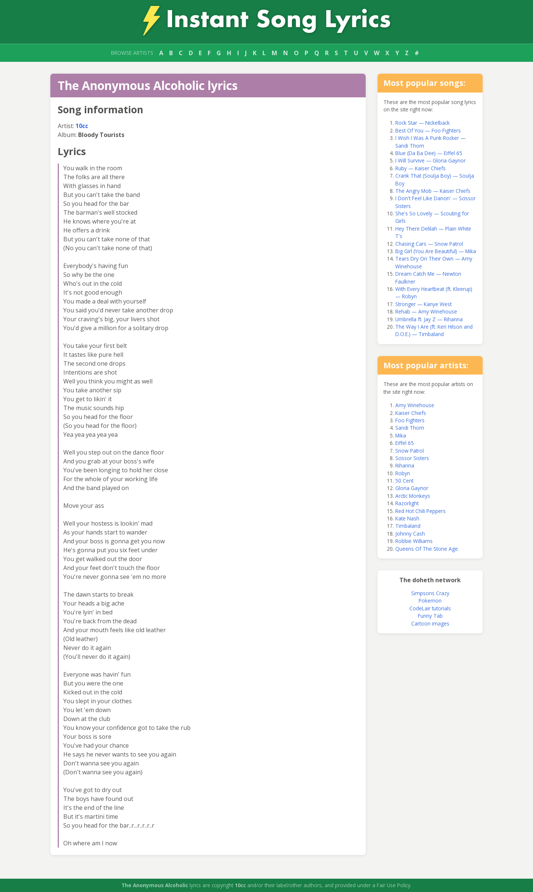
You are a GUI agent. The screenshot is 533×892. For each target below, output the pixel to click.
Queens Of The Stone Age (426, 548)
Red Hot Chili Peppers (420, 510)
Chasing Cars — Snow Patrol (429, 243)
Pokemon (430, 600)
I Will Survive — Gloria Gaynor (430, 160)
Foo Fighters (410, 420)
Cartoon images (430, 623)
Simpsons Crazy (430, 593)
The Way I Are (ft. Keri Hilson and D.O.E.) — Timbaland (434, 330)
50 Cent (404, 480)
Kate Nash (407, 518)
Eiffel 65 (404, 442)
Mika (400, 435)
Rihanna (404, 465)
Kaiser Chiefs (410, 412)
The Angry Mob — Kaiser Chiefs (432, 190)
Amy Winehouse (414, 405)
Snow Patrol (409, 450)
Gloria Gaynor (411, 488)
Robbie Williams (414, 540)
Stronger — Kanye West (423, 304)
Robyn (402, 473)
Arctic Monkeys (412, 495)
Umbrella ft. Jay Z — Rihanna (429, 319)
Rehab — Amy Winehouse (426, 311)
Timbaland (407, 525)
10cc (82, 126)
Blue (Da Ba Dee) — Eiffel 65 (428, 153)
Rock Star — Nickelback (422, 122)
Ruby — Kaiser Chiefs (420, 168)
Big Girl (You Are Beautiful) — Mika (435, 251)
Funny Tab (430, 615)
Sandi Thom (409, 427)
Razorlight (407, 503)
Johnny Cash (410, 533)
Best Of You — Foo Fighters (428, 130)
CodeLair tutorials (430, 608)
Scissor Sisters (412, 458)
